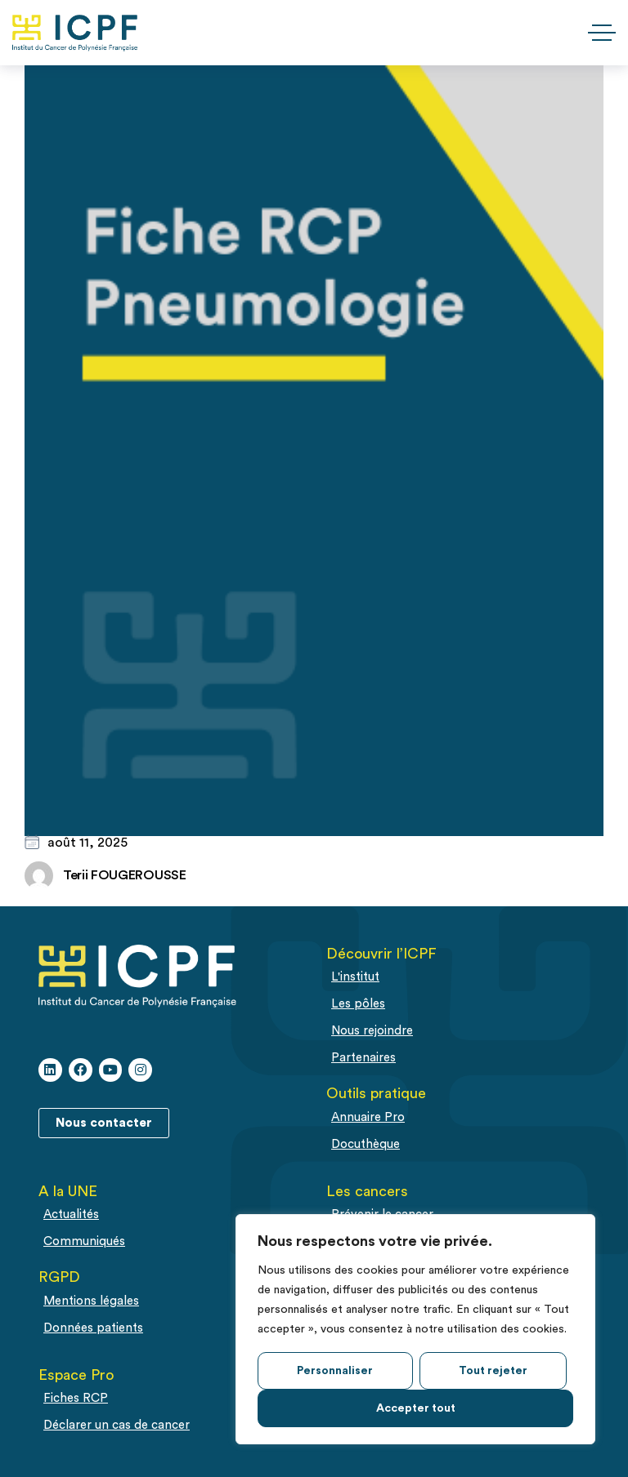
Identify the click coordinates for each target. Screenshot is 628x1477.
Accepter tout (415, 1408)
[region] (415, 1329)
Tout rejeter (493, 1371)
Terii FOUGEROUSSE (124, 875)
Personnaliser (335, 1371)
